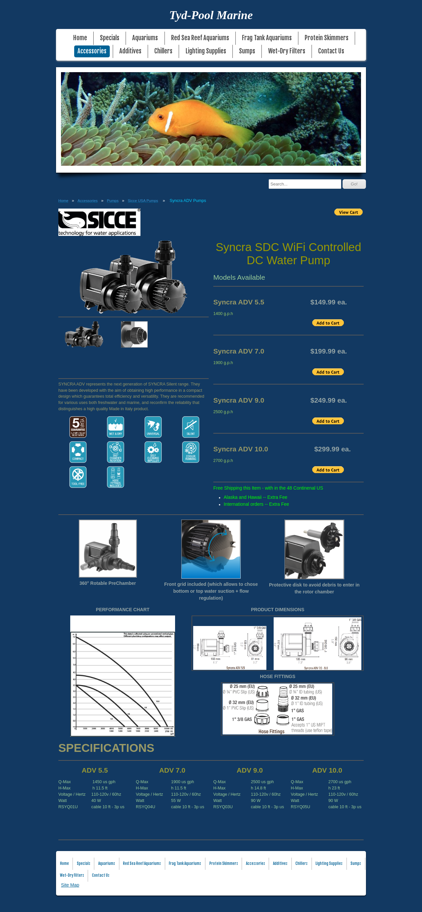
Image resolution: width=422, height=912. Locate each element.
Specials (109, 38)
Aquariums (145, 38)
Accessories (91, 51)
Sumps (247, 51)
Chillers (163, 51)
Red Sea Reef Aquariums (200, 38)
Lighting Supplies (206, 51)
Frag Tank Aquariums (267, 38)
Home (80, 38)
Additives (130, 51)
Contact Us (331, 51)
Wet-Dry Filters (286, 51)
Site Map (70, 885)
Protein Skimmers (326, 38)
